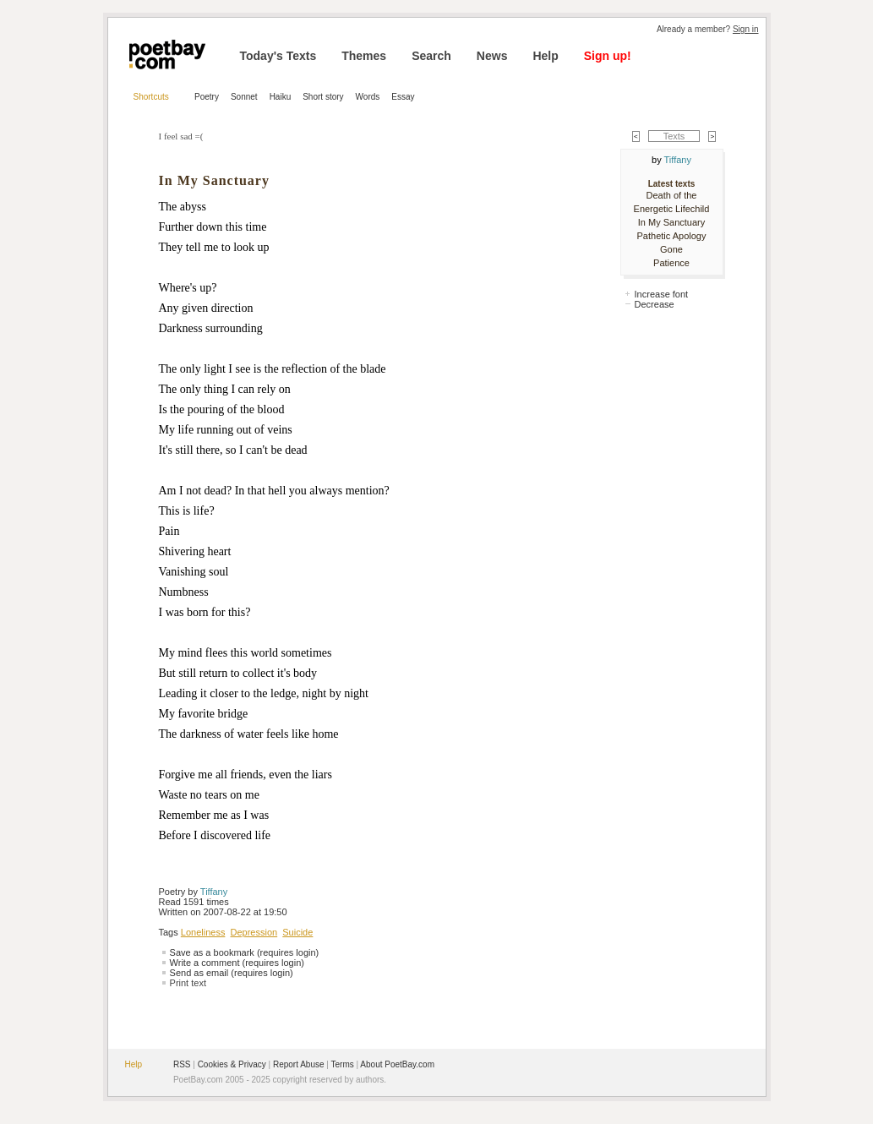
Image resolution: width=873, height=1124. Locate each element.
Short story (323, 96)
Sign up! (607, 56)
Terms (342, 1064)
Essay (402, 96)
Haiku (281, 96)
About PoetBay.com (397, 1064)
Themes (363, 56)
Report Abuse (299, 1064)
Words (368, 96)
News (492, 56)
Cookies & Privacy (232, 1064)
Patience (671, 263)
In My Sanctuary (671, 222)
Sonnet (244, 96)
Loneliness (203, 932)
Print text (188, 983)
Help (545, 56)
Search (431, 56)
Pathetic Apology (672, 236)
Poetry (206, 96)
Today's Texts (278, 56)
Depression (254, 932)
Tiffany (213, 892)
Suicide (297, 932)
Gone (671, 249)
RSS (182, 1064)
